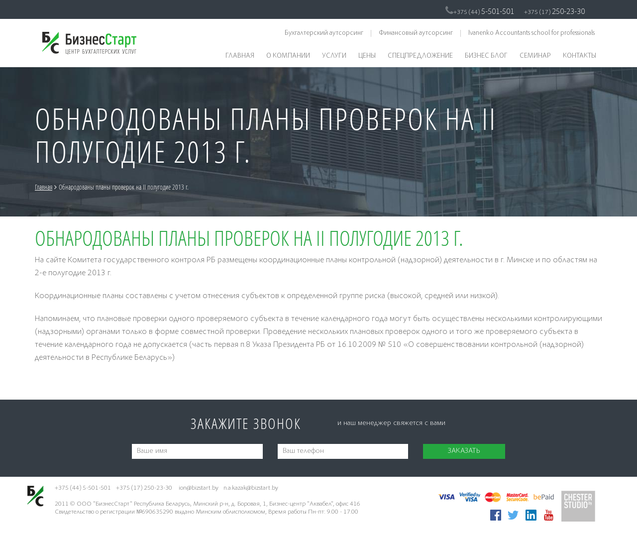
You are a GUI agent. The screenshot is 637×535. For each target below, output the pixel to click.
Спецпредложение (420, 56)
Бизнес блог (486, 56)
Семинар (535, 56)
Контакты (579, 56)
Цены (367, 56)
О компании (288, 56)
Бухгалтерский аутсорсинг (324, 33)
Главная (239, 56)
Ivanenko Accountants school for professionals (531, 33)
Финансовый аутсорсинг (416, 33)
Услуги (334, 56)
